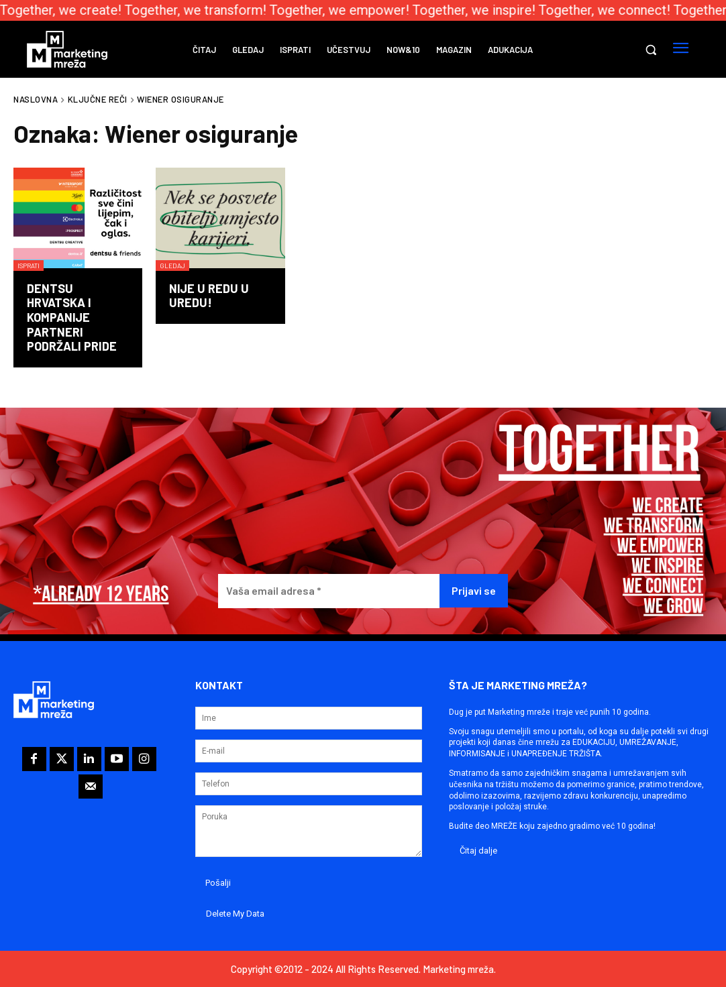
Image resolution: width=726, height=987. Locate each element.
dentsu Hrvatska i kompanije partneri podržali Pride (72, 317)
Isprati (28, 266)
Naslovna (35, 99)
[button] (651, 50)
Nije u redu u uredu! (209, 295)
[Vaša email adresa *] (329, 591)
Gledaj (172, 266)
